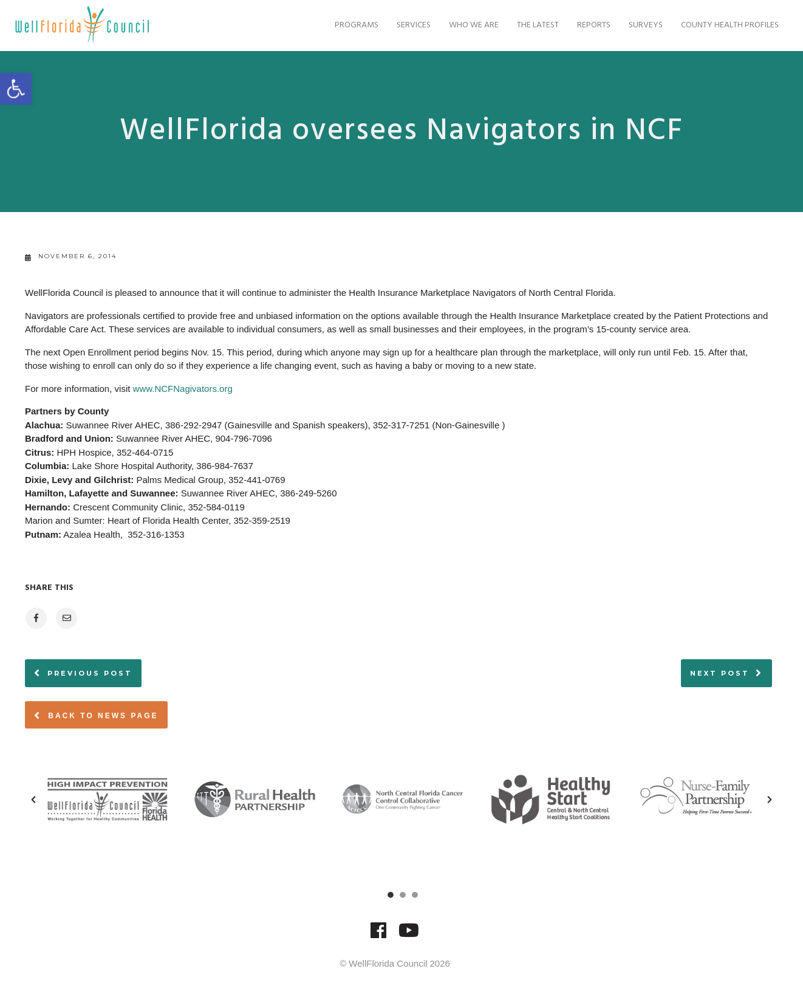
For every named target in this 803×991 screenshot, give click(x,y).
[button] (33, 800)
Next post (720, 673)
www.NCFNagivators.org (183, 388)
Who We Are (471, 25)
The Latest (535, 25)
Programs (353, 25)
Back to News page (96, 715)
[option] (107, 799)
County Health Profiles (727, 25)
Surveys (643, 25)
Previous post (89, 673)
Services (411, 25)
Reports (590, 25)
